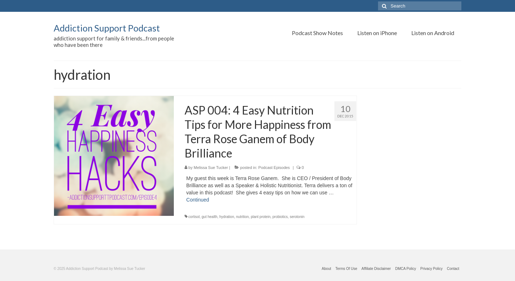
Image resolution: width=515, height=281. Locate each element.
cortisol (194, 217)
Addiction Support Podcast (107, 28)
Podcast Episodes (274, 167)
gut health (209, 217)
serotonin (297, 217)
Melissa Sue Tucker (211, 167)
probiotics (280, 217)
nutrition (242, 217)
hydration (226, 217)
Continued (197, 200)
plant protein (260, 217)
